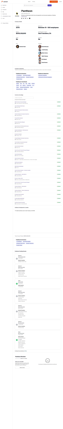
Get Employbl (53, 1)
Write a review (22, 367)
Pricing (33, 1)
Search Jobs (4, 14)
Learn (2, 18)
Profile (3, 7)
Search (49, 5)
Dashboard (3, 5)
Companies (3, 9)
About (29, 1)
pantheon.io (24, 16)
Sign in (60, 1)
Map (2, 11)
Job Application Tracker (6, 16)
